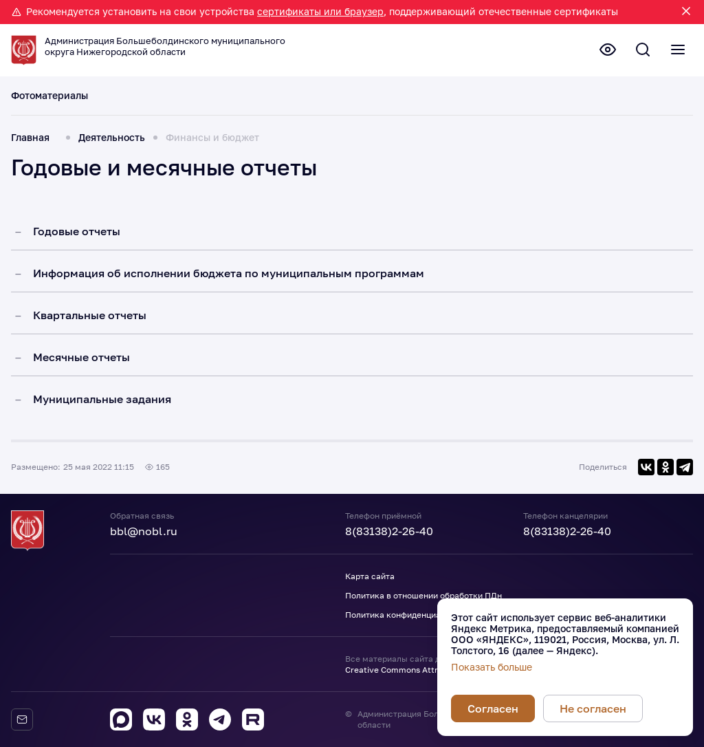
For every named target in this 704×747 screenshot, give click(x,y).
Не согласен (593, 708)
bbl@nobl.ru (143, 531)
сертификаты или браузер (320, 11)
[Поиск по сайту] (638, 51)
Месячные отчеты (81, 364)
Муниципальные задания (102, 406)
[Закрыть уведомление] (686, 12)
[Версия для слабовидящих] (599, 51)
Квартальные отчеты (89, 322)
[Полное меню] (676, 51)
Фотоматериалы (49, 103)
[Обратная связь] (22, 719)
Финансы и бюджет (212, 145)
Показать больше (491, 667)
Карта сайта (370, 576)
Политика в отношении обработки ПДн (423, 595)
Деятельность (111, 145)
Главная (30, 145)
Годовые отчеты (76, 239)
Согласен (493, 708)
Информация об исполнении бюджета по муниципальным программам (228, 281)
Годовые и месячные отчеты (164, 175)
